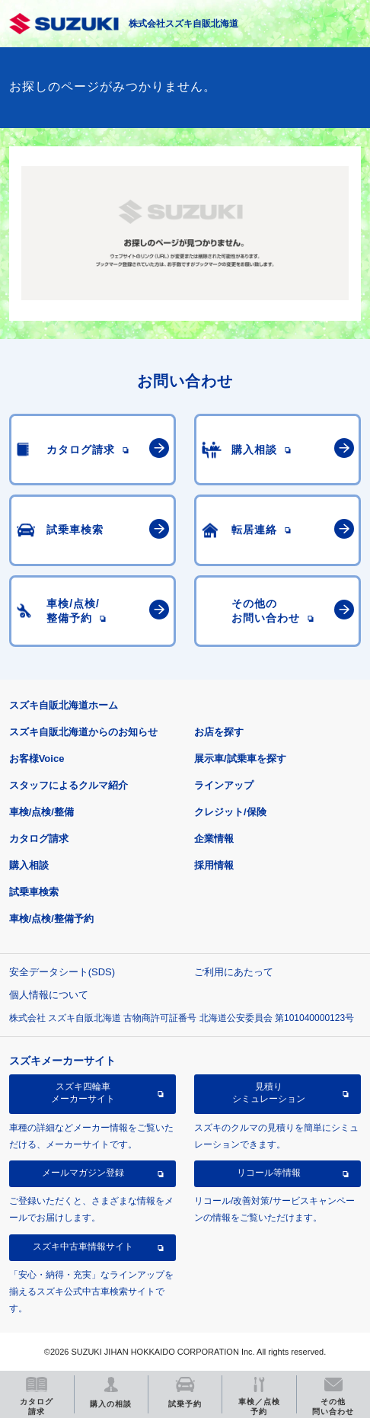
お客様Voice (37, 758)
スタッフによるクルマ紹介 (68, 785)
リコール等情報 (269, 1172)
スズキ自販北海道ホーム (63, 705)
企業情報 (214, 838)
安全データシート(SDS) (62, 972)
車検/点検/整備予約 (51, 918)
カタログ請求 (39, 838)
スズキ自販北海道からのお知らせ (83, 732)
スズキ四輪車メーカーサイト (83, 1092)
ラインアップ (224, 785)
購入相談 (29, 865)
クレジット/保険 (230, 812)
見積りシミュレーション (268, 1092)
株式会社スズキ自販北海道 (183, 23)
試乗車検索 (34, 892)
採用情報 (214, 865)
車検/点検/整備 (41, 812)
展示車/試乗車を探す (240, 758)
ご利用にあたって (233, 972)
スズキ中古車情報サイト (83, 1246)
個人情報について (48, 994)
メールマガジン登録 (83, 1172)
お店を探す (219, 732)
